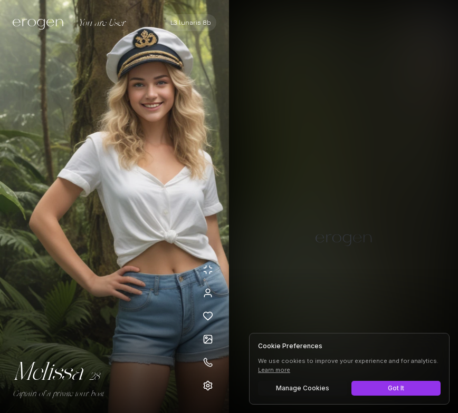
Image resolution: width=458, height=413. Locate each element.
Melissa (48, 373)
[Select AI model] (190, 22)
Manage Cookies (302, 388)
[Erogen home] (41, 23)
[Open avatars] (207, 339)
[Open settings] (207, 385)
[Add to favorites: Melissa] (208, 316)
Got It (396, 388)
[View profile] (207, 292)
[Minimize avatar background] (207, 269)
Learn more (274, 369)
